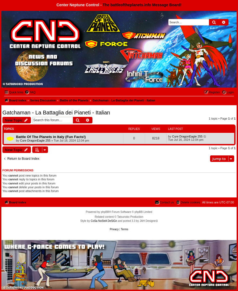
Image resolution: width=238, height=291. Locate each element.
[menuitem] (30, 92)
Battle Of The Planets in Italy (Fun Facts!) (51, 137)
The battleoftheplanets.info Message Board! (142, 5)
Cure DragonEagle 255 (35, 140)
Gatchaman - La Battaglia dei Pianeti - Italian (56, 113)
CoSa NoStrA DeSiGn (104, 220)
